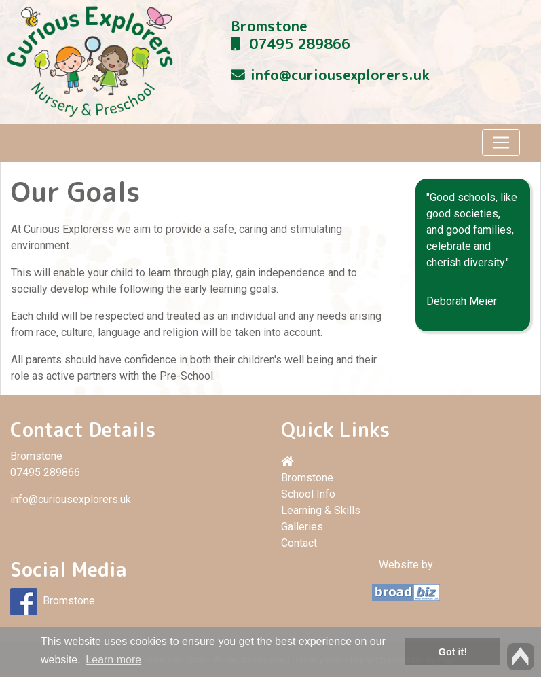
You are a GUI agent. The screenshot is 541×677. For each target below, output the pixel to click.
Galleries (302, 526)
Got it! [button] (453, 651)
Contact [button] (299, 542)
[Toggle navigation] (501, 142)
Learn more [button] (113, 659)
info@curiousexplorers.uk (340, 75)
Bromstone (269, 26)
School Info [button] (308, 494)
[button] (406, 462)
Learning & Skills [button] (320, 510)
